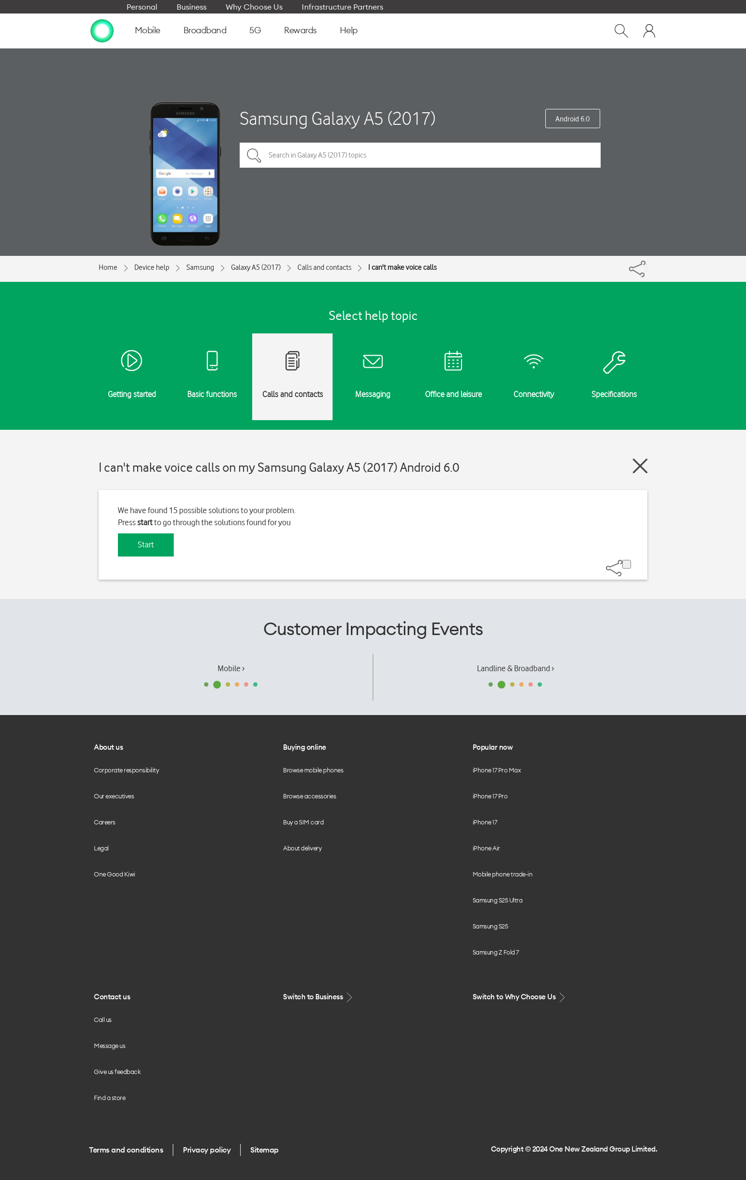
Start (146, 544)
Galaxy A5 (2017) (256, 267)
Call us (103, 1019)
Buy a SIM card (303, 822)
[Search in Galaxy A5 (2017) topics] (420, 155)
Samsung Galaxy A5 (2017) (338, 118)
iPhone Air (486, 848)
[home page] (102, 30)
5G (255, 30)
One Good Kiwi (114, 874)
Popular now (493, 747)
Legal (101, 848)
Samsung (200, 267)
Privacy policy (207, 1149)
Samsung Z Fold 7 (496, 952)
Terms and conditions (126, 1149)
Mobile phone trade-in (503, 874)
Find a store (109, 1097)
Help (349, 30)
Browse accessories (309, 796)
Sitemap (264, 1149)
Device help (151, 267)
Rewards (300, 30)
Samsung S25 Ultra (498, 900)
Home (108, 267)
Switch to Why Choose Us (520, 997)
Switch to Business (318, 997)
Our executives (114, 796)
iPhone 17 (485, 822)
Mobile (147, 30)
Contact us (112, 996)
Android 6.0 (572, 119)
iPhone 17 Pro (490, 796)
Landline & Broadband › (515, 668)
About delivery (302, 848)
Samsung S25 (490, 926)
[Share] (646, 266)
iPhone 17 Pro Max (497, 770)
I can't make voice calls (402, 267)
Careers (105, 822)
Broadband (205, 30)
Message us (109, 1045)
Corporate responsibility (126, 770)
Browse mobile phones (313, 770)
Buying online (304, 747)
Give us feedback (117, 1071)
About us (108, 747)
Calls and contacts (324, 267)
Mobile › (231, 668)
